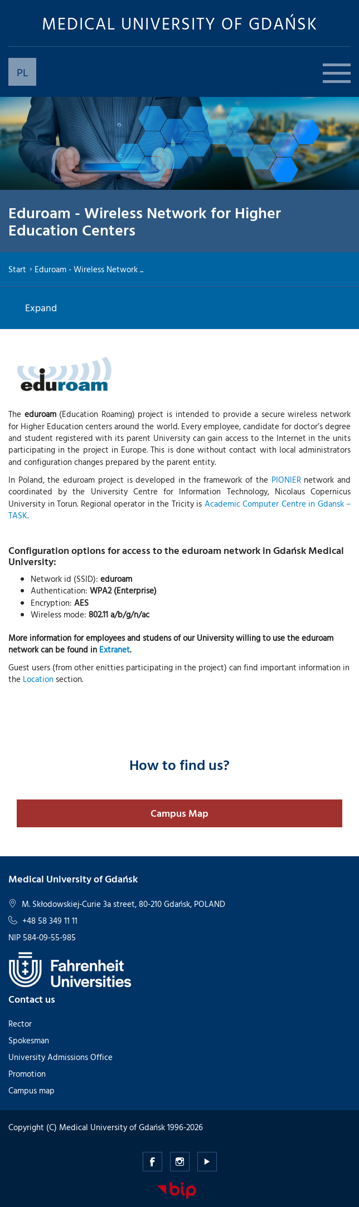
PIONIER (286, 479)
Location (38, 679)
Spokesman (28, 1040)
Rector (20, 1023)
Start (17, 269)
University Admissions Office (60, 1057)
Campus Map (179, 813)
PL (22, 71)
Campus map (31, 1090)
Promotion (27, 1073)
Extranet (114, 649)
